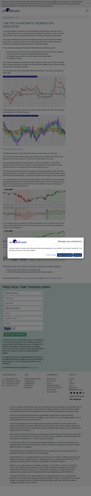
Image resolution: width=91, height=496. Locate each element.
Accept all (77, 255)
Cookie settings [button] (51, 255)
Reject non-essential (65, 255)
